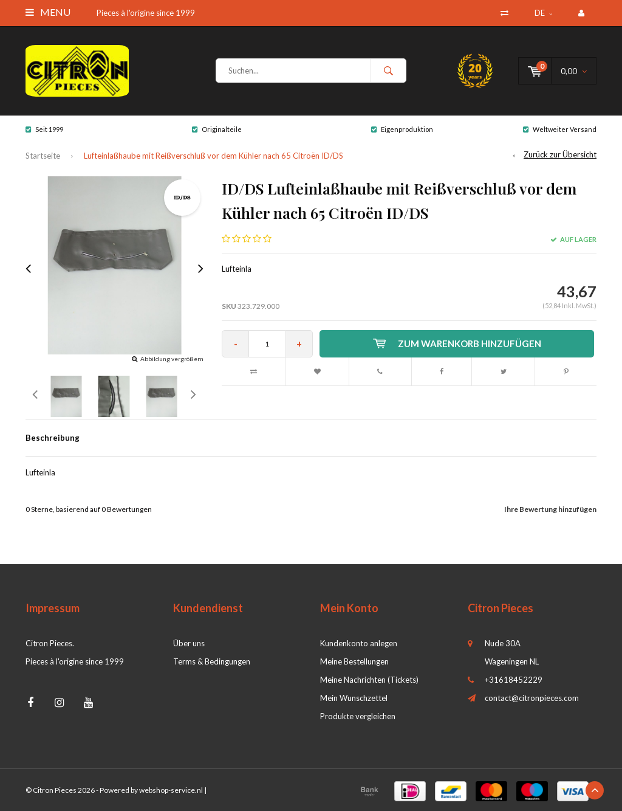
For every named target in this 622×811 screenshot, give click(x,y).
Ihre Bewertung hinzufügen (550, 509)
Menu (48, 12)
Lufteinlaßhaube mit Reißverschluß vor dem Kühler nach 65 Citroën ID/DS (213, 155)
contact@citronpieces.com (532, 698)
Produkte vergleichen (357, 716)
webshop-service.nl (171, 790)
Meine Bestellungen (354, 661)
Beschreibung (53, 438)
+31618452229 (513, 680)
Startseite (43, 155)
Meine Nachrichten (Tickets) (369, 680)
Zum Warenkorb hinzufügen (457, 343)
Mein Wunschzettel (354, 698)
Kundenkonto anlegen (358, 643)
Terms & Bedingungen (211, 661)
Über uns (189, 643)
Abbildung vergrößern (171, 358)
